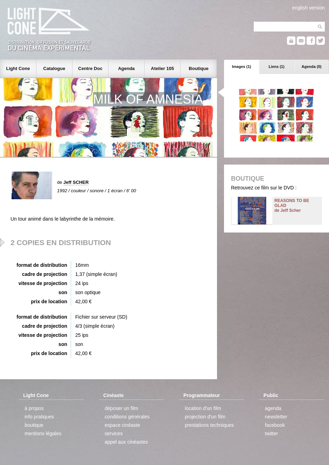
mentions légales (42, 433)
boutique (33, 425)
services (113, 433)
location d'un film (203, 408)
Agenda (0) (312, 66)
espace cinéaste (122, 425)
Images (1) (241, 66)
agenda (273, 408)
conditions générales (127, 416)
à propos (33, 408)
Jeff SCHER (76, 182)
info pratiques (39, 416)
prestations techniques (209, 425)
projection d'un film (205, 416)
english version (308, 8)
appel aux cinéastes (126, 442)
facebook (275, 425)
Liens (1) (276, 66)
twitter (271, 433)
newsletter (276, 416)
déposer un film (121, 408)
